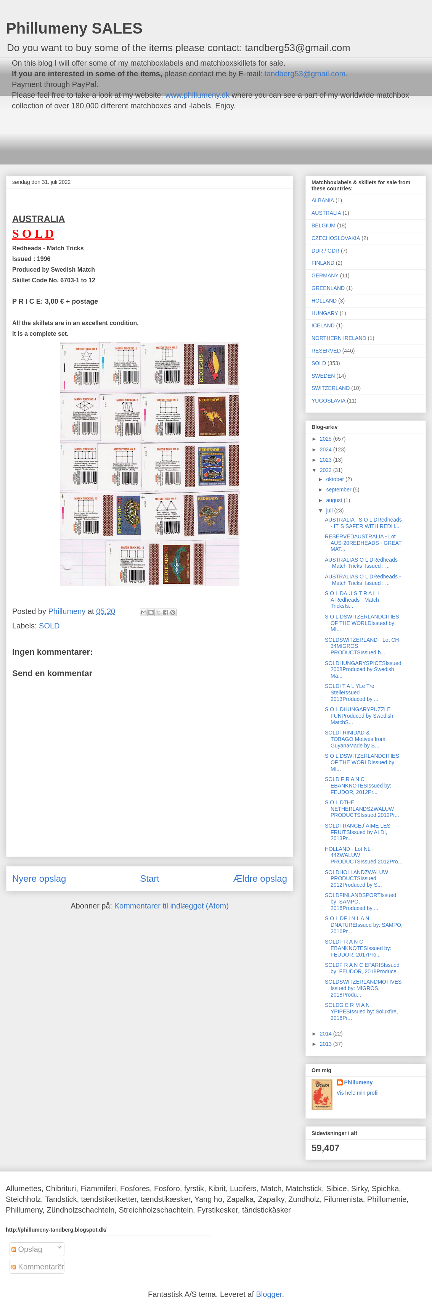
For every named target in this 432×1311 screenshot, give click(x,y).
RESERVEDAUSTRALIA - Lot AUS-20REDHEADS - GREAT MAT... (363, 542)
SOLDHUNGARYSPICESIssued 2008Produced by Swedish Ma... (363, 669)
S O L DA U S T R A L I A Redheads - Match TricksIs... (352, 599)
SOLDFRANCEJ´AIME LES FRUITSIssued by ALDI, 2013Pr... (357, 832)
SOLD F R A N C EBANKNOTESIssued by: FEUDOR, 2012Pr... (358, 785)
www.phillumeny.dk (197, 95)
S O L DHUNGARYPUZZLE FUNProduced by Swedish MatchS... (359, 715)
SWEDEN (323, 376)
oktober (335, 479)
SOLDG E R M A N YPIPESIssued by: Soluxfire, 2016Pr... (361, 1011)
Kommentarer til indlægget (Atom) (171, 906)
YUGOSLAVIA (328, 401)
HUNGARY (325, 313)
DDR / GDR (325, 251)
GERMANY (325, 275)
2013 (326, 1044)
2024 (326, 449)
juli (330, 510)
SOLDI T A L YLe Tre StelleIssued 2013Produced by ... (351, 692)
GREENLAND (328, 288)
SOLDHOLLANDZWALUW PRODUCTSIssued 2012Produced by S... (356, 878)
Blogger (269, 1294)
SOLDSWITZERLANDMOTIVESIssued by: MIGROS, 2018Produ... (363, 988)
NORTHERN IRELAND (339, 338)
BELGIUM (324, 225)
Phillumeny (358, 1082)
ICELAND (323, 325)
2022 (326, 470)
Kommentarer (37, 1267)
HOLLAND (324, 301)
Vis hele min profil (358, 1093)
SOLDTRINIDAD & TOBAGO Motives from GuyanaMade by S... (355, 739)
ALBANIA (323, 200)
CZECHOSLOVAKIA (336, 238)
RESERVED (326, 351)
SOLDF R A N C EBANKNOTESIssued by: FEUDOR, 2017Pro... (358, 948)
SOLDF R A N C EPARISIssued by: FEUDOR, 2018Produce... (363, 968)
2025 (326, 439)
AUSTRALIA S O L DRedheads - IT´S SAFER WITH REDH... (363, 523)
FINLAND (323, 263)
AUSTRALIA (326, 213)
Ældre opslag (260, 878)
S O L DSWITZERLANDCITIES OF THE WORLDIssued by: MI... (362, 623)
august (335, 500)
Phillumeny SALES (74, 28)
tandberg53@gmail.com (304, 73)
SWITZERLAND (331, 388)
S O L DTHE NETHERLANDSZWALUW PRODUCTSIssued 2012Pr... (362, 808)
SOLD (49, 626)
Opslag (26, 1249)
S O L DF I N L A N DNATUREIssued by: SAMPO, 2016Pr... (364, 924)
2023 (326, 460)
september (339, 489)
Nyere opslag (39, 878)
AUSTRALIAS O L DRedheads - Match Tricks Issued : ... (363, 563)
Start (149, 878)
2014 (326, 1034)
